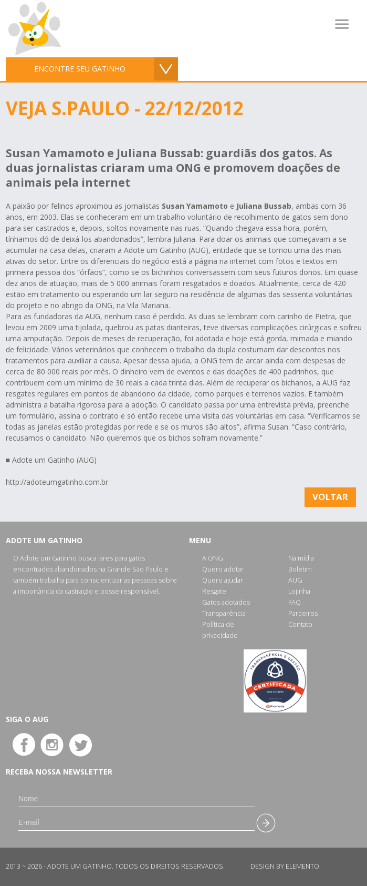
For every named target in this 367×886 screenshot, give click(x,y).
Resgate (214, 591)
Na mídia (301, 558)
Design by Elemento (284, 866)
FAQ (294, 602)
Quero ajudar (222, 580)
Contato (300, 624)
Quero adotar (223, 569)
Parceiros (303, 613)
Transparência (224, 613)
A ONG (212, 558)
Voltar (330, 497)
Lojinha (299, 591)
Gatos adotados (226, 602)
